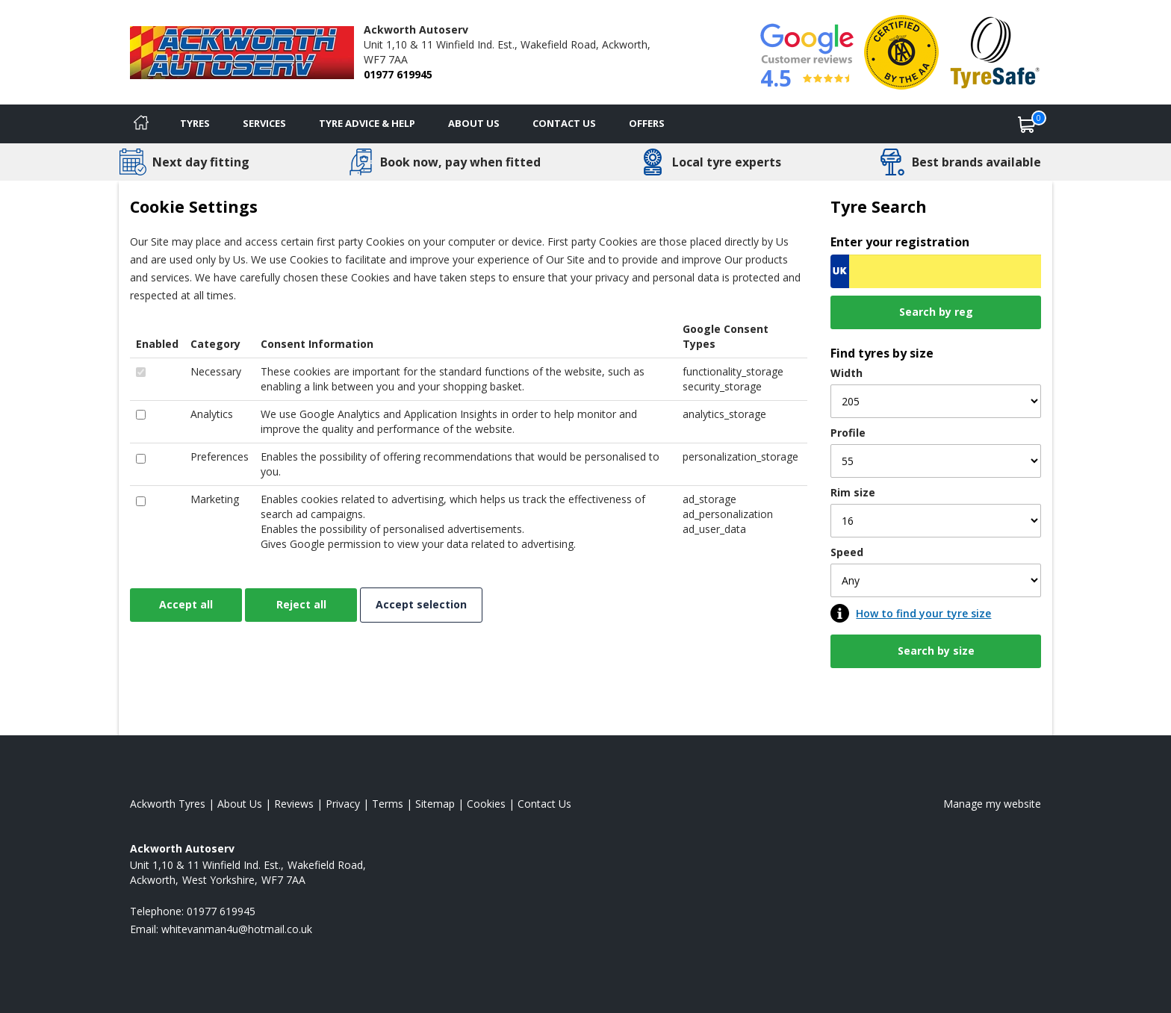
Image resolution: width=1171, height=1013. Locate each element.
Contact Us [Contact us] (564, 123)
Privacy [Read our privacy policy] (343, 804)
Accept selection (421, 604)
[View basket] (1026, 124)
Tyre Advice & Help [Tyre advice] (367, 123)
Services (264, 123)
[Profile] (935, 461)
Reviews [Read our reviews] (294, 804)
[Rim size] (935, 520)
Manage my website (992, 804)
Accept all (186, 604)
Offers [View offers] (647, 123)
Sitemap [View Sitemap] (435, 804)
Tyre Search (878, 206)
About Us (474, 123)
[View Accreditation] (901, 51)
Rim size (852, 492)
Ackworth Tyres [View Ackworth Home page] (167, 804)
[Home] (141, 124)
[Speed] (935, 580)
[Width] (935, 401)
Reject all (301, 604)
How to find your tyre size (923, 613)
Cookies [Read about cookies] (486, 804)
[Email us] (236, 929)
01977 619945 (398, 74)
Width (846, 373)
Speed (846, 552)
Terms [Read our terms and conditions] (387, 804)
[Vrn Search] (935, 271)
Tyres (195, 123)
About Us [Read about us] (239, 804)
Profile (848, 433)
